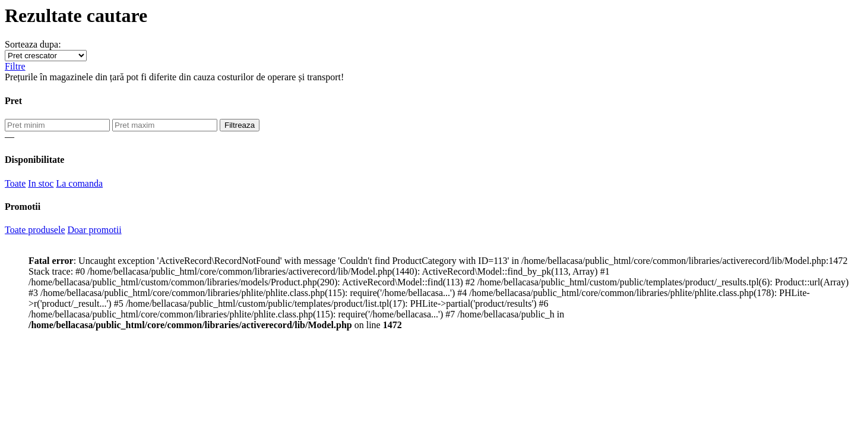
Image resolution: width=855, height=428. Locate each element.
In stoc (40, 183)
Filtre (15, 66)
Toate (15, 183)
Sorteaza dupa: (33, 44)
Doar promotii (95, 230)
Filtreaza (239, 125)
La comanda (79, 183)
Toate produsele (35, 230)
